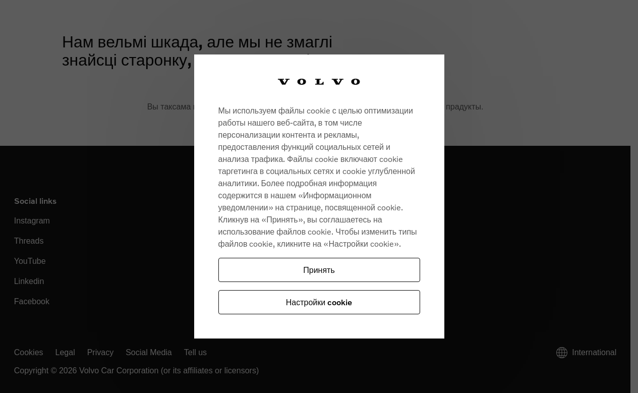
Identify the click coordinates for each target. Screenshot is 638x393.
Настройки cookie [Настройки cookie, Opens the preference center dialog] (319, 302)
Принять (319, 269)
